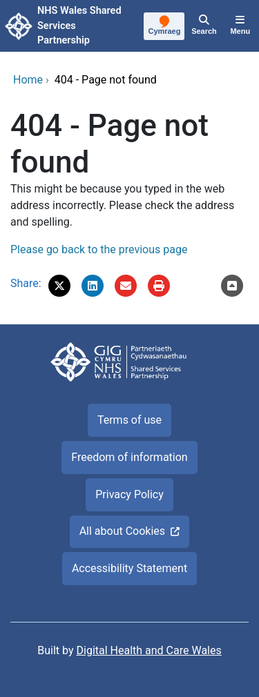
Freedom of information (129, 457)
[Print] (158, 285)
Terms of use (129, 419)
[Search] (204, 26)
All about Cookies (122, 531)
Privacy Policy (129, 494)
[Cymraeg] (164, 27)
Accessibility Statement (129, 568)
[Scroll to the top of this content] (232, 285)
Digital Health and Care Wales (149, 650)
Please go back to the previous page (98, 249)
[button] (59, 285)
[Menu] (240, 26)
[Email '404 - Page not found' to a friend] (125, 285)
